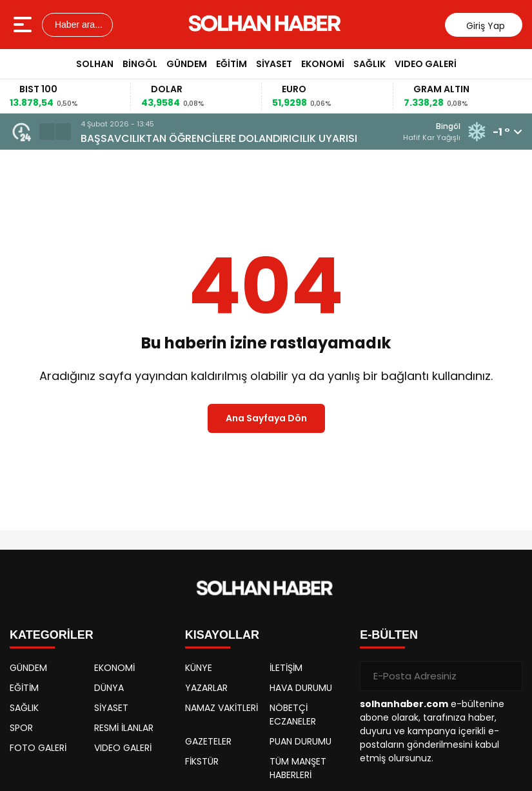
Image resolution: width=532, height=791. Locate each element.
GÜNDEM (186, 63)
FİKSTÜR (202, 761)
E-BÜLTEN (389, 634)
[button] (47, 131)
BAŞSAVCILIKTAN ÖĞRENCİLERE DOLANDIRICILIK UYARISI (219, 138)
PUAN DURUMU (300, 741)
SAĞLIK (369, 63)
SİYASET (274, 63)
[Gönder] (507, 676)
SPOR (21, 727)
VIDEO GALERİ (426, 63)
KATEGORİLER (52, 634)
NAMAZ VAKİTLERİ (221, 707)
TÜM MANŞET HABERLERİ (298, 768)
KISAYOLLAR (222, 634)
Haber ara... (77, 24)
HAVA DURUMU (301, 687)
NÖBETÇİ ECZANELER (293, 714)
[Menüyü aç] (24, 24)
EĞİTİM (231, 63)
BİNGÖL (140, 63)
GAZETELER (208, 741)
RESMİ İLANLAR (123, 727)
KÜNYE (198, 667)
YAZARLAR (206, 687)
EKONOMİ (322, 63)
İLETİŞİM (286, 667)
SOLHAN (94, 63)
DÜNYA (109, 687)
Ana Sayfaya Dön (266, 418)
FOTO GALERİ (38, 747)
